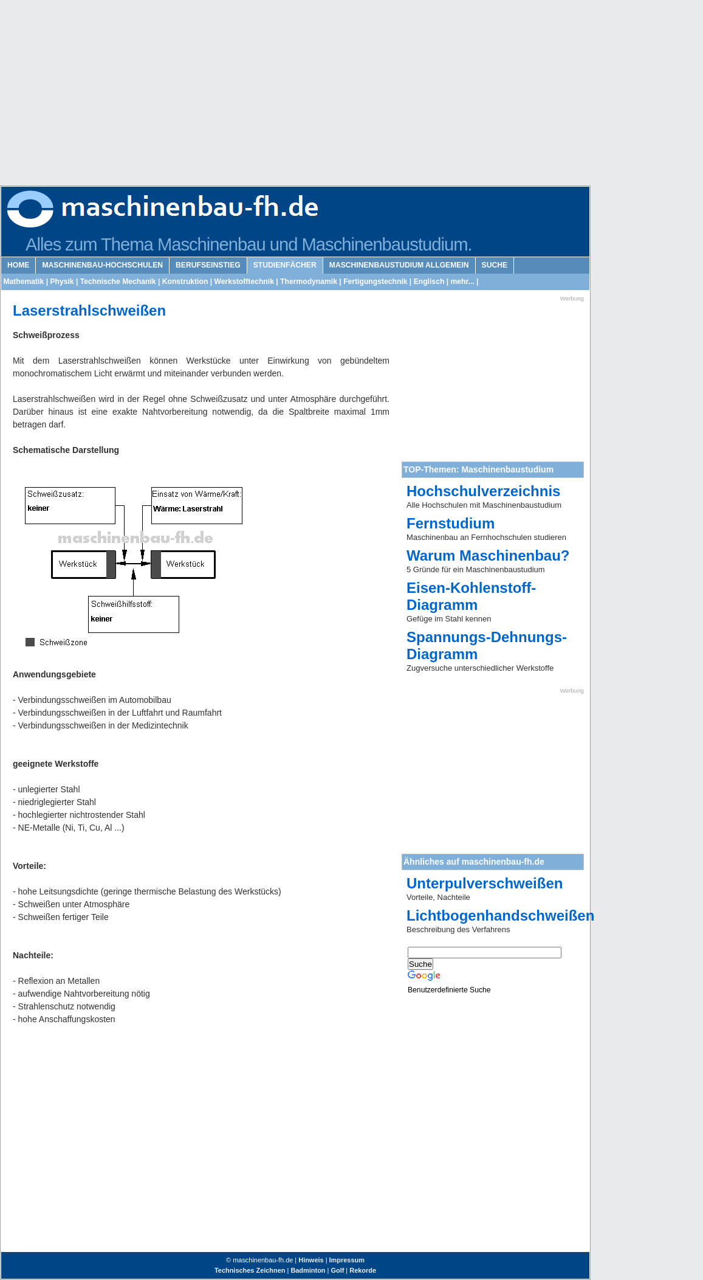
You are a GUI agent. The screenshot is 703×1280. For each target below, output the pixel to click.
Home (18, 265)
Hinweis (310, 1260)
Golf (337, 1270)
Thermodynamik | (309, 281)
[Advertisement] (226, 97)
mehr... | (463, 281)
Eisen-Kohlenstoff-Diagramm (471, 596)
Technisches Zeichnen (250, 1270)
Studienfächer (285, 265)
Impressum (347, 1260)
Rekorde (362, 1270)
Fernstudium (450, 523)
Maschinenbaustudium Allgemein (399, 265)
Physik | (63, 281)
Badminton (307, 1270)
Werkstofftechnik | (245, 281)
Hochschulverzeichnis (483, 491)
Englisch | (429, 281)
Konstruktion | (186, 281)
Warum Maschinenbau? (487, 555)
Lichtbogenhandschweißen (500, 915)
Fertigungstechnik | (376, 281)
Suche (495, 265)
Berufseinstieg (208, 265)
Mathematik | (24, 281)
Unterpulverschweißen (484, 883)
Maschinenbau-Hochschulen (102, 265)
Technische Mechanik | (119, 281)
